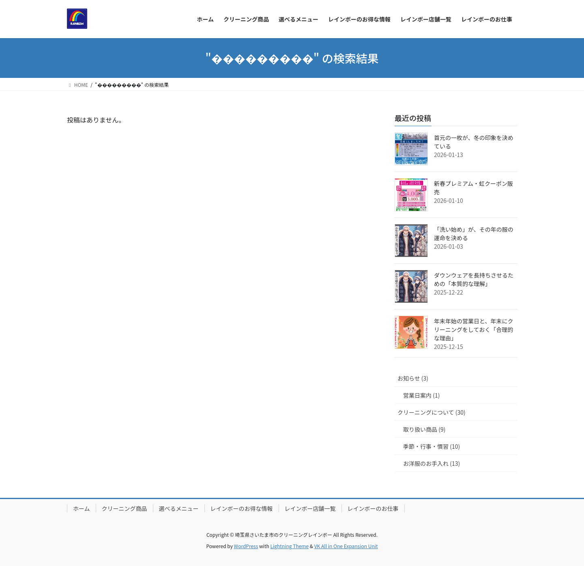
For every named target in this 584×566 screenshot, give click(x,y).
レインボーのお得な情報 (241, 508)
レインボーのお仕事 (373, 508)
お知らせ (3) (412, 378)
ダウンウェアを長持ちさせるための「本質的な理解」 (473, 279)
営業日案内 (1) (421, 395)
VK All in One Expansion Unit (346, 545)
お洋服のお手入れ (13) (431, 463)
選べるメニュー (179, 508)
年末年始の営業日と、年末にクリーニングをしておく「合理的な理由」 (473, 329)
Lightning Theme (289, 545)
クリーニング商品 (124, 508)
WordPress (246, 545)
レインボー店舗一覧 (310, 508)
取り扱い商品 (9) (424, 429)
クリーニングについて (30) (431, 412)
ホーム (81, 508)
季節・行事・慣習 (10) (431, 446)
